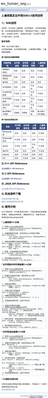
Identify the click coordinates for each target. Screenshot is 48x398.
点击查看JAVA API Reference (13, 189)
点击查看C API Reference (12, 179)
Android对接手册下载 (10, 199)
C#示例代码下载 (8, 390)
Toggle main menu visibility (3, 8)
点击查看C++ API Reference (13, 169)
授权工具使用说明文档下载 (12, 202)
